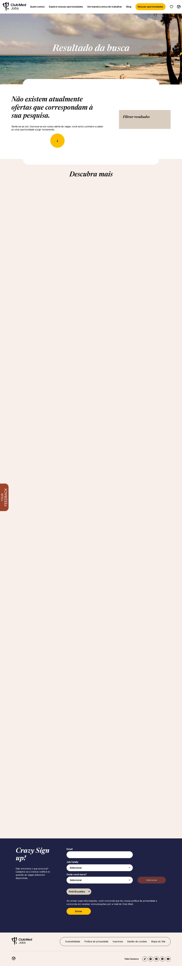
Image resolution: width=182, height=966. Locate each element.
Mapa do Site (158, 941)
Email (70, 849)
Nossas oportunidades (150, 6)
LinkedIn (162, 958)
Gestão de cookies (137, 941)
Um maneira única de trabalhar (104, 6)
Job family (72, 862)
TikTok (144, 958)
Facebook (156, 958)
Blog (128, 6)
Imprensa (118, 941)
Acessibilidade (72, 941)
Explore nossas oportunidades (66, 6)
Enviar (78, 911)
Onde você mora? (77, 874)
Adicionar (151, 880)
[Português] (178, 6)
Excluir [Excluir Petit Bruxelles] (89, 892)
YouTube (168, 958)
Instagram (150, 958)
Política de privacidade (96, 941)
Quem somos (37, 6)
